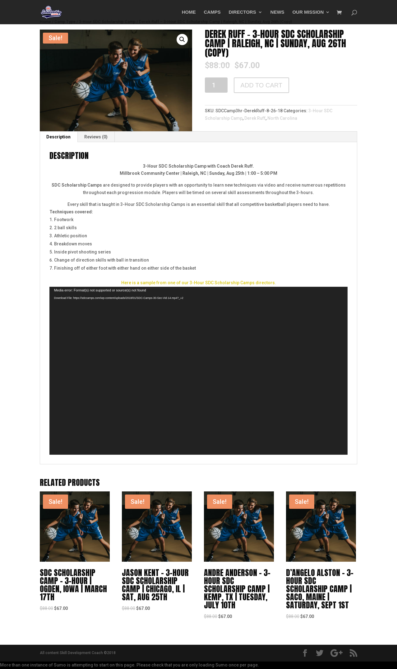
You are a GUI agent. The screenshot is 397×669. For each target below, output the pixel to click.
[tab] (58, 137)
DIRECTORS (242, 12)
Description (58, 136)
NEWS (277, 12)
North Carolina (282, 118)
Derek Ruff (254, 118)
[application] (198, 371)
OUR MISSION (308, 12)
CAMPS (212, 12)
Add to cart (261, 85)
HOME (189, 12)
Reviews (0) (96, 136)
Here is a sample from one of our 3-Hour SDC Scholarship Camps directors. (198, 282)
